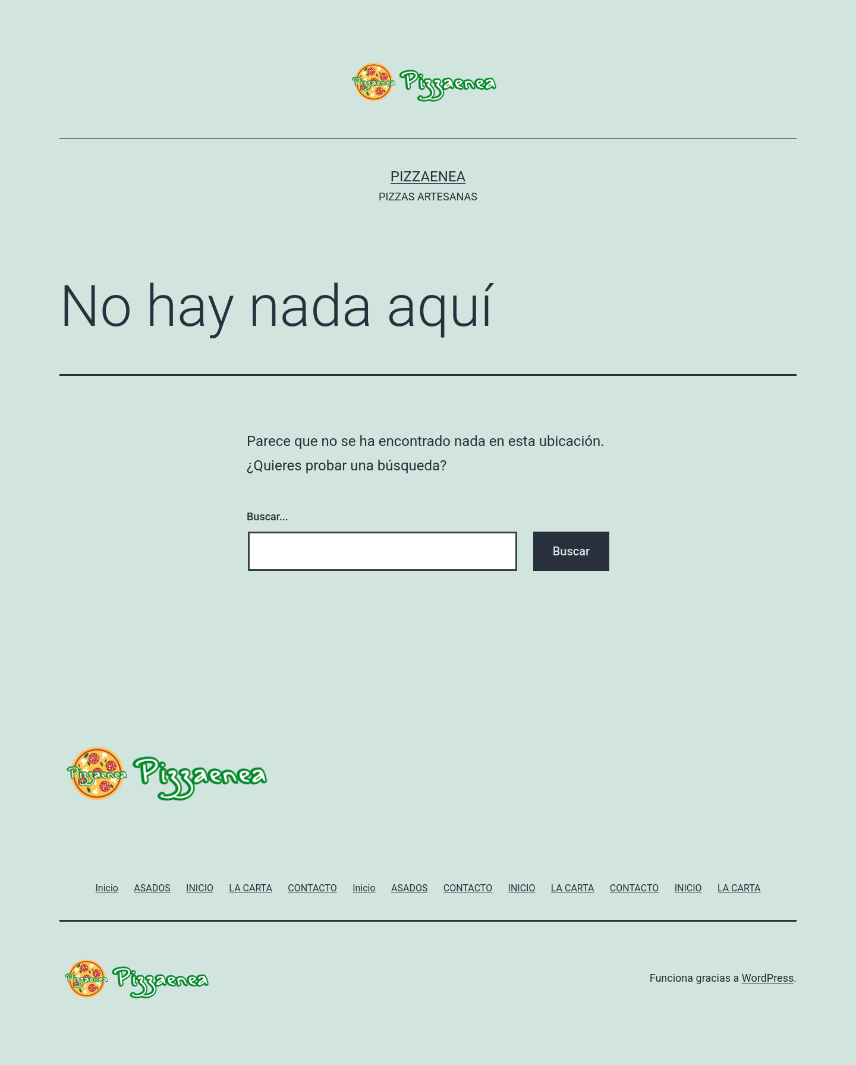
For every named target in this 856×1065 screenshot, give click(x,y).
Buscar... (267, 516)
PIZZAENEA (428, 176)
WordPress (768, 978)
